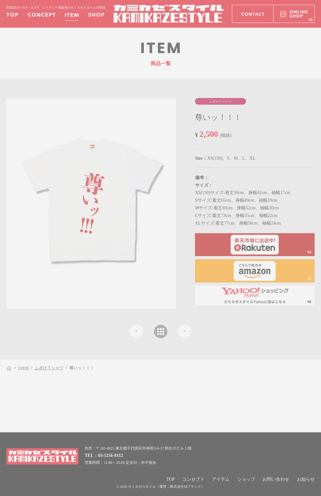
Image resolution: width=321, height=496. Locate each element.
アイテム (221, 479)
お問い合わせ (275, 479)
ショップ (246, 479)
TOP (170, 479)
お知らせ (306, 479)
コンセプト (193, 479)
